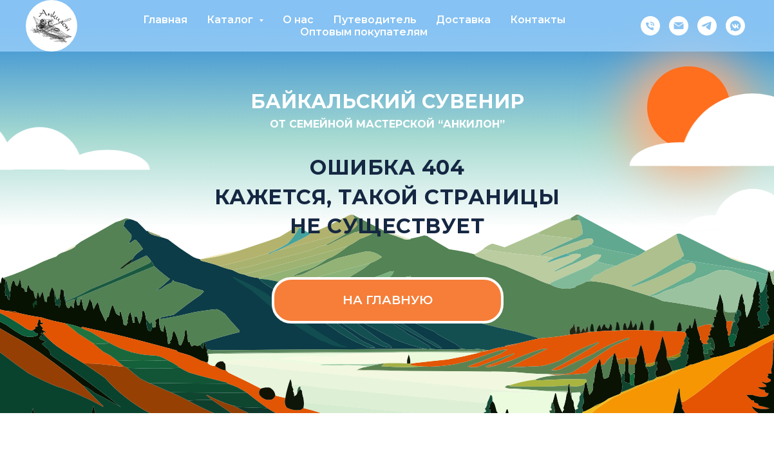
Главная (165, 20)
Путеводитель (375, 20)
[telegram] (707, 25)
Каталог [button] (231, 20)
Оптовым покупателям (364, 32)
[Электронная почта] (678, 25)
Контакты (537, 20)
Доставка (463, 20)
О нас (298, 20)
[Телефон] (650, 25)
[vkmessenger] (735, 25)
